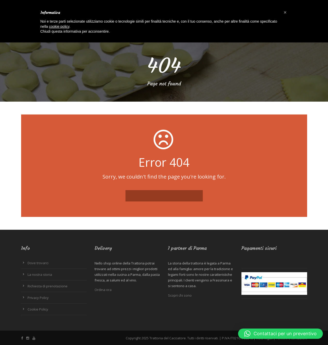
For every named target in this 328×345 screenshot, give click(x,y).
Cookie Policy (38, 309)
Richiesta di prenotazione (48, 286)
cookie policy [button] (59, 26)
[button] (280, 334)
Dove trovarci (38, 263)
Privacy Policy (38, 297)
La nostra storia (40, 274)
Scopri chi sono (180, 295)
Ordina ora (103, 289)
